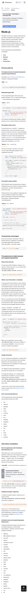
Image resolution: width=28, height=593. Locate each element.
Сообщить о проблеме (9, 26)
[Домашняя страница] (2, 8)
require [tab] (3, 102)
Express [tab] (4, 203)
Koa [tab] (8, 203)
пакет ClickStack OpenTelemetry (16, 77)
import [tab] (8, 102)
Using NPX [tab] (4, 465)
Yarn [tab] (6, 82)
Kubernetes (16, 141)
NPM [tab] (3, 82)
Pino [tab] (8, 144)
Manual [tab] (12, 203)
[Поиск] (18, 2)
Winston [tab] (4, 144)
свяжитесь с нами (10, 137)
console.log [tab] (13, 144)
